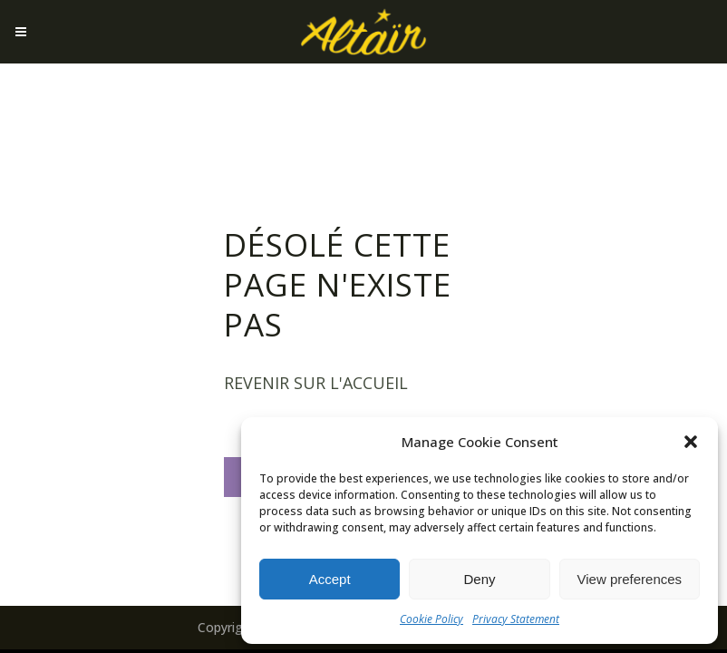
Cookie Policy (431, 619)
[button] (691, 442)
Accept (330, 579)
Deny (479, 579)
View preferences (630, 579)
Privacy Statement (515, 619)
